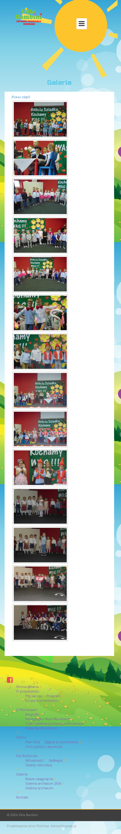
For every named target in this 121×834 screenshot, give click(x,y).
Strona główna (27, 687)
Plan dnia (32, 742)
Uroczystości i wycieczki (43, 747)
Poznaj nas (33, 696)
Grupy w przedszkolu (42, 701)
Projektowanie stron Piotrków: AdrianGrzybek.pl (41, 826)
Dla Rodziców (26, 756)
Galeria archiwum (39, 788)
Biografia (32, 715)
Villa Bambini (28, 815)
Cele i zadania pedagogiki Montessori (54, 724)
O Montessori (26, 710)
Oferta (21, 738)
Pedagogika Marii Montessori (48, 719)
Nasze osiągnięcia (39, 779)
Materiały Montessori (41, 728)
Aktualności (34, 761)
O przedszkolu (27, 691)
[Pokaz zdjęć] (21, 97)
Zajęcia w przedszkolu (61, 742)
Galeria (22, 774)
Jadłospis (55, 761)
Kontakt (22, 797)
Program (53, 696)
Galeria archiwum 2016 (43, 784)
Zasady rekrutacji (38, 765)
